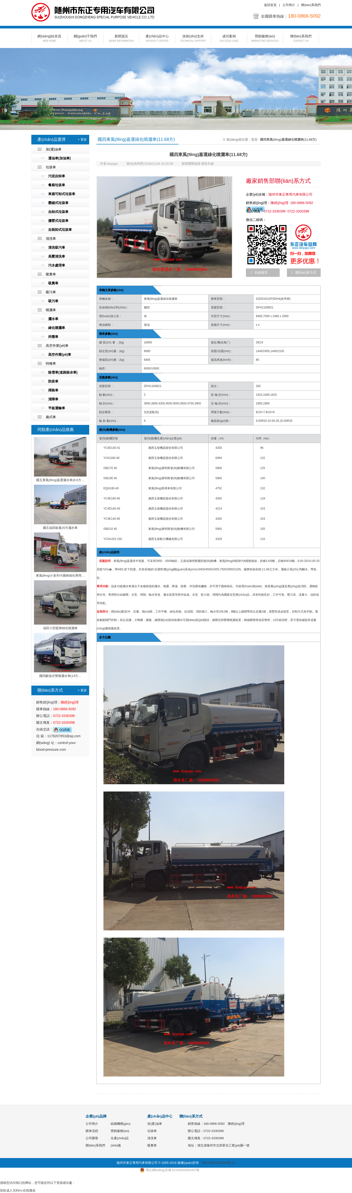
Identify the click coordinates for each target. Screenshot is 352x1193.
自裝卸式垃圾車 (60, 230)
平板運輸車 (56, 408)
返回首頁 (270, 5)
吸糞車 (51, 274)
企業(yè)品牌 (96, 1116)
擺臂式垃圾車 (58, 221)
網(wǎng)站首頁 (49, 38)
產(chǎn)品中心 (157, 38)
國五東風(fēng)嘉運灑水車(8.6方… (60, 459)
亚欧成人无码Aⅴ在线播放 (17, 1190)
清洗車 (51, 238)
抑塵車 (53, 337)
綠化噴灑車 (56, 328)
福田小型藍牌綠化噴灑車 (60, 605)
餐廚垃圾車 (56, 185)
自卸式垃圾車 (58, 212)
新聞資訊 (121, 38)
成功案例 (229, 38)
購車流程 (92, 1131)
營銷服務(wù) (265, 38)
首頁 (254, 139)
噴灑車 (51, 310)
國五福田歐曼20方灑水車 (60, 507)
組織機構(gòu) (120, 1123)
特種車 (51, 363)
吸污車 (51, 292)
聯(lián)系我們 (311, 5)
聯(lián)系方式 (191, 1116)
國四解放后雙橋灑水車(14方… (60, 655)
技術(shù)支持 (193, 38)
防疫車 (53, 381)
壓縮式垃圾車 (58, 203)
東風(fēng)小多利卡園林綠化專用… (60, 554)
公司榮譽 (92, 1138)
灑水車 (53, 319)
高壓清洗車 (56, 256)
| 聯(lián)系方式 (304, 272)
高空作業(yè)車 (57, 346)
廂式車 (51, 417)
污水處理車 (56, 265)
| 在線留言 (259, 272)
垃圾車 (51, 167)
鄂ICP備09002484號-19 (218, 1163)
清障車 (53, 399)
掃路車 (53, 390)
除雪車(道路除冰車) (62, 372)
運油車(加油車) (59, 158)
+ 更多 (82, 139)
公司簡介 (289, 5)
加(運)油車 (53, 149)
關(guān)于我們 (85, 38)
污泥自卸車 (56, 176)
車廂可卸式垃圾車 (61, 194)
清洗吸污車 (56, 247)
